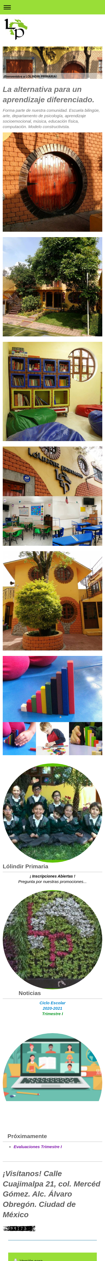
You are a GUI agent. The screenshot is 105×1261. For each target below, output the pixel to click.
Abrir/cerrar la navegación (52, 7)
